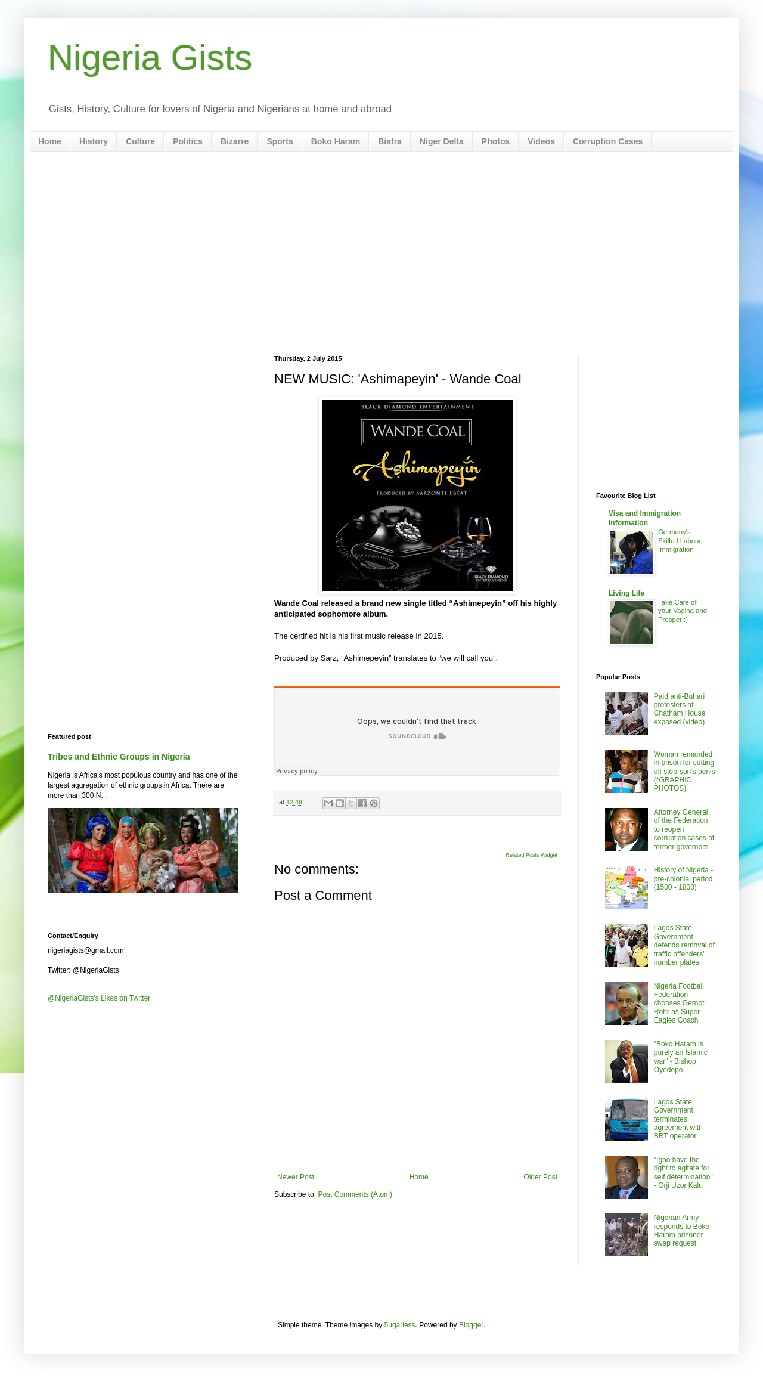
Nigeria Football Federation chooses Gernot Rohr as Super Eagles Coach (679, 1003)
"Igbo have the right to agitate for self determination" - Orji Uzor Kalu (683, 1173)
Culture (140, 141)
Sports (279, 141)
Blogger (471, 1325)
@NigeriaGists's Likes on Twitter (99, 998)
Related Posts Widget (531, 855)
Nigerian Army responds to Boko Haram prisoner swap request (681, 1230)
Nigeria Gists (150, 58)
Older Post (540, 1177)
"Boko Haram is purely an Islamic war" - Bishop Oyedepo (681, 1057)
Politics (188, 141)
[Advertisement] (381, 253)
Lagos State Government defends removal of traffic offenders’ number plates (684, 945)
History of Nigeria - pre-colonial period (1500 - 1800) (683, 878)
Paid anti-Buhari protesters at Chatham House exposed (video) (680, 709)
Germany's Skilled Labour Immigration (679, 540)
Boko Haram (335, 141)
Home (49, 141)
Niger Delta (442, 141)
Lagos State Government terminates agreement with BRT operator (678, 1119)
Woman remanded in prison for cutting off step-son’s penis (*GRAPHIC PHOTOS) (684, 771)
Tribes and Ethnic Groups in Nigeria (119, 756)
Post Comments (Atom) (355, 1194)
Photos (496, 141)
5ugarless (399, 1325)
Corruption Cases (608, 141)
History (93, 141)
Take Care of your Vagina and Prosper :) (682, 611)
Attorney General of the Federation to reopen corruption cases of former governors (684, 829)
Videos (541, 141)
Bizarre (235, 141)
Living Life (626, 593)
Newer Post (295, 1177)
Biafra (390, 141)
